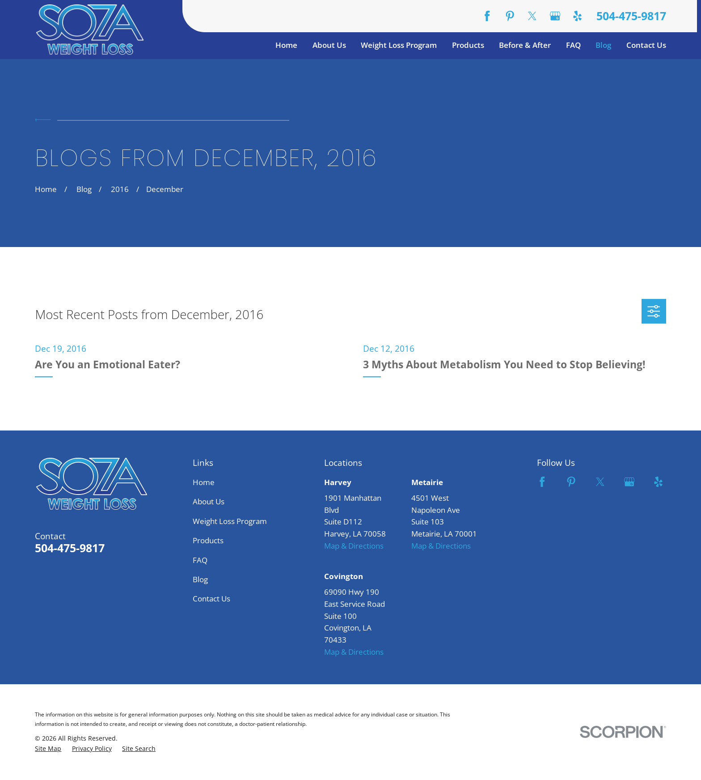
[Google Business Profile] (555, 16)
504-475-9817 (631, 15)
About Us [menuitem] (329, 45)
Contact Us (211, 598)
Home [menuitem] (286, 45)
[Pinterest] (510, 16)
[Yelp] (577, 16)
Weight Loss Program (230, 521)
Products (208, 540)
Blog (200, 579)
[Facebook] (487, 16)
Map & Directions (354, 546)
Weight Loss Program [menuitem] (399, 45)
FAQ (200, 560)
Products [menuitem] (468, 45)
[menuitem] (48, 749)
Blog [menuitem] (603, 45)
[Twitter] (532, 16)
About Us (208, 501)
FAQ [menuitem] (573, 45)
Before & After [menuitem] (525, 45)
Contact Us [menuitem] (646, 45)
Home (204, 482)
